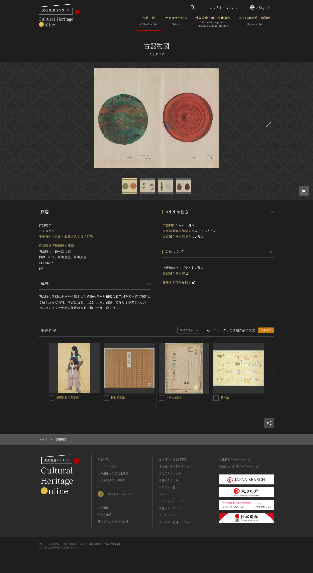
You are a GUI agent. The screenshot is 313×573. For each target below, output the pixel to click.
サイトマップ (167, 515)
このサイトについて (223, 7)
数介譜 (225, 397)
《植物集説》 (174, 397)
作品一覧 (148, 21)
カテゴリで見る (176, 21)
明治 (89, 236)
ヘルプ (163, 494)
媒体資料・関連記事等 (173, 459)
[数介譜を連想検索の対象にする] (216, 398)
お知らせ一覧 (167, 487)
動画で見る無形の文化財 (113, 522)
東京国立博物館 (173, 236)
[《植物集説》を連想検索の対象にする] (161, 398)
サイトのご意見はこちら (174, 522)
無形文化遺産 (106, 515)
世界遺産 (103, 508)
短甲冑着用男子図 (67, 397)
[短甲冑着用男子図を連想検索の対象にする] (51, 397)
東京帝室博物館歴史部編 (56, 245)
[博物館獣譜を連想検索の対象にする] (106, 398)
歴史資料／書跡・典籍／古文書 (61, 236)
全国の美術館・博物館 (254, 21)
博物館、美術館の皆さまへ (175, 466)
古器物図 (168, 225)
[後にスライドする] (268, 121)
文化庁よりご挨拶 (170, 473)
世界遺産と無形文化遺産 (212, 21)
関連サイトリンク (170, 508)
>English (260, 7)
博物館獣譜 (118, 397)
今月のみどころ (168, 480)
